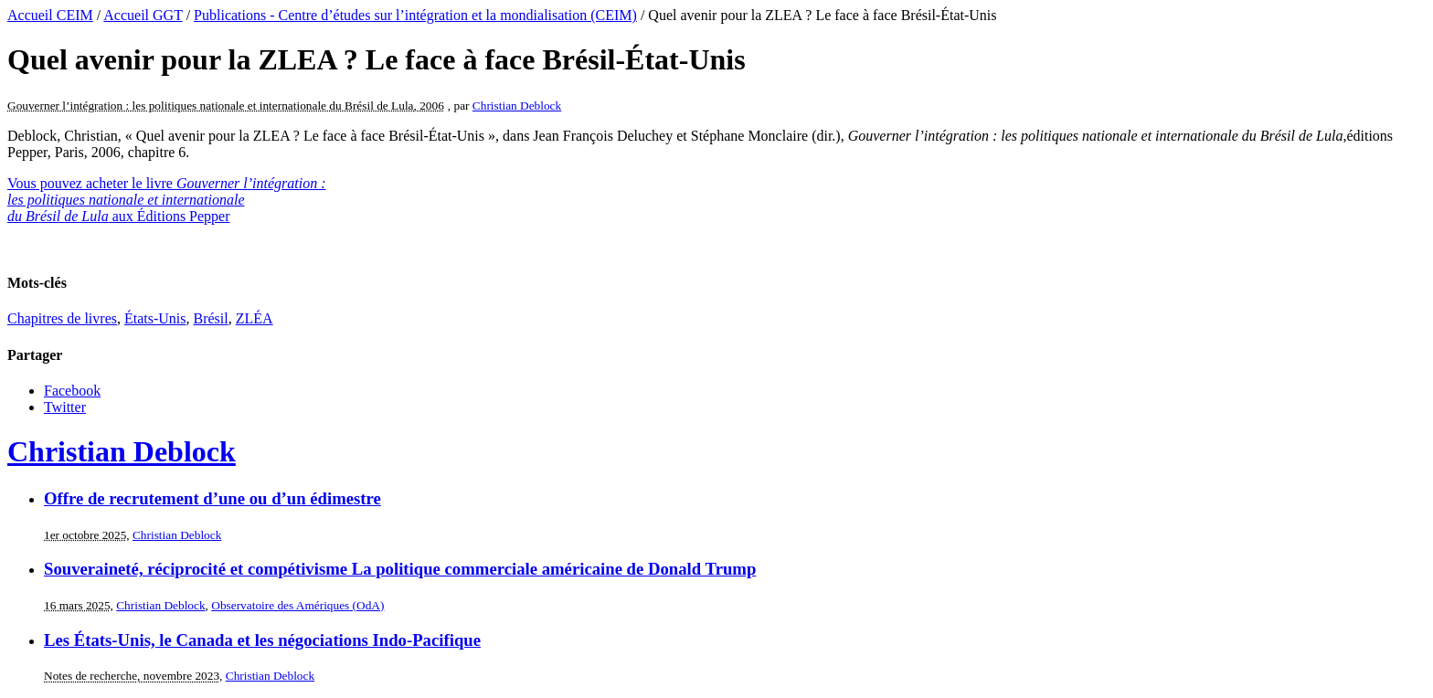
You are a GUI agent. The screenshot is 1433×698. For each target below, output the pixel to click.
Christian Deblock (516, 105)
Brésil (211, 318)
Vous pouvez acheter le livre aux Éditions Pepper (166, 199)
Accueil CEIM (50, 15)
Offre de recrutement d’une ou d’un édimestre (212, 498)
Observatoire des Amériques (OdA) (297, 605)
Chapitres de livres (62, 318)
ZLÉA (254, 318)
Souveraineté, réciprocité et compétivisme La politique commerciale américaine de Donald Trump (400, 568)
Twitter (65, 407)
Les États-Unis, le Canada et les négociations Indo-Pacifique (262, 640)
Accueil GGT (142, 15)
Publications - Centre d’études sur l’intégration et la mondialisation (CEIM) (415, 15)
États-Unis (155, 318)
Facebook (72, 390)
